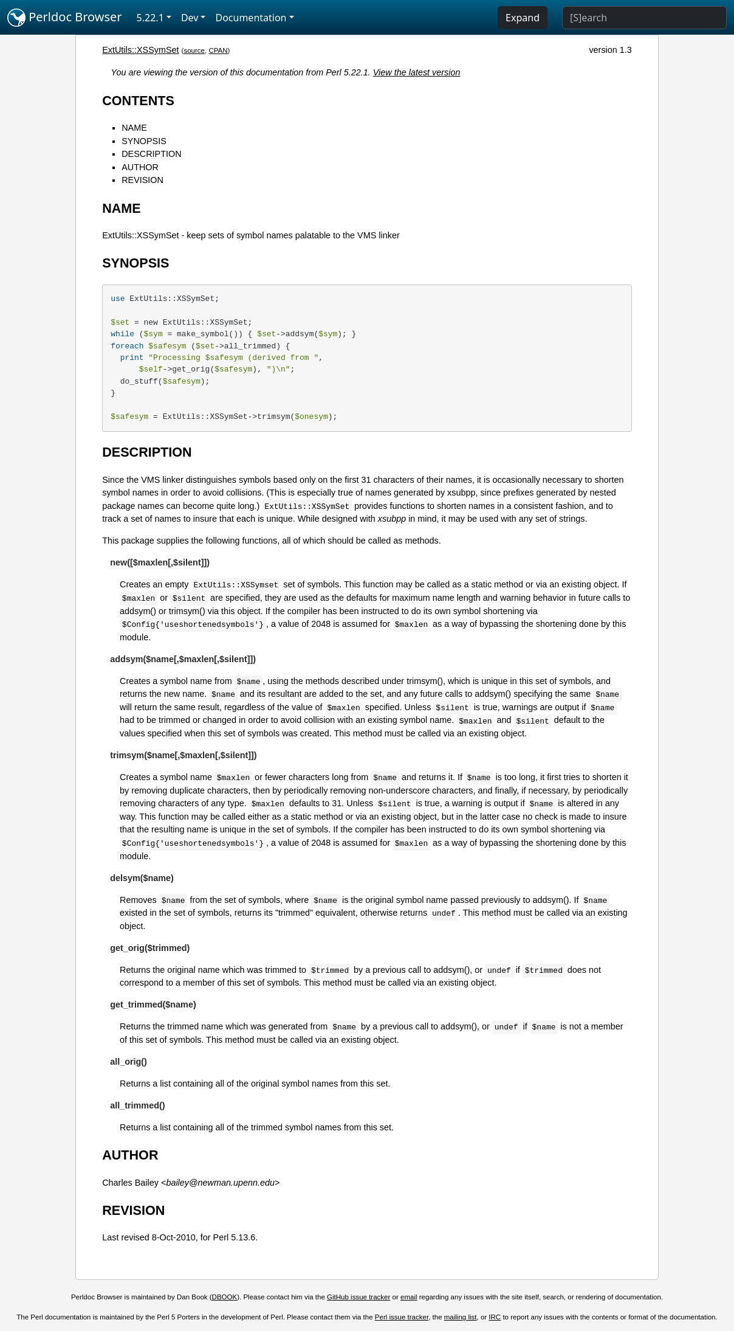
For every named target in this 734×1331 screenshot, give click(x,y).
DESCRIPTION (151, 154)
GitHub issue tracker (358, 1297)
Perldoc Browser (64, 18)
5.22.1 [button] (150, 17)
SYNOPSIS (144, 141)
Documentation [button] (250, 17)
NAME (134, 128)
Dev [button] (190, 17)
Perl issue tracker (401, 1317)
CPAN (217, 50)
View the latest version (417, 72)
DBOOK (225, 1297)
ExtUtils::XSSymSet (140, 50)
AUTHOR (140, 167)
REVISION (142, 180)
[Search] (644, 17)
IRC (495, 1317)
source (194, 50)
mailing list (460, 1317)
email (408, 1297)
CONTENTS (138, 100)
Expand (523, 17)
